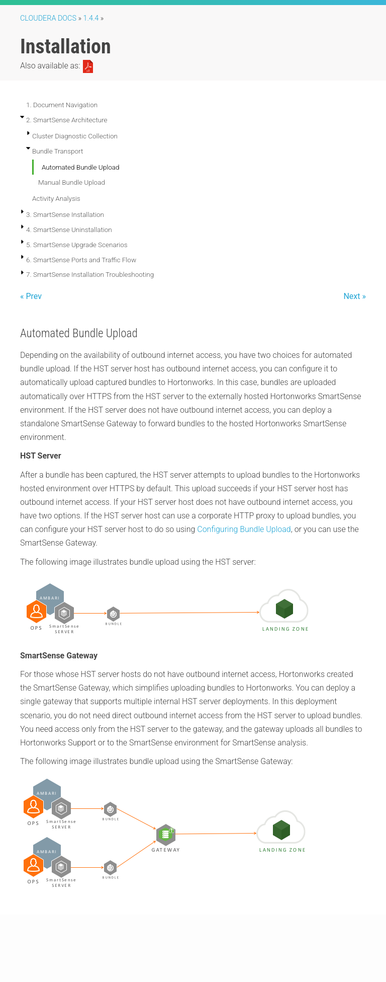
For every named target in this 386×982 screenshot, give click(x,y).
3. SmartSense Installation (65, 214)
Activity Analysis (56, 198)
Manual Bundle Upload (71, 182)
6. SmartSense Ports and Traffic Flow (81, 260)
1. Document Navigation (62, 105)
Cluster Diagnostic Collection (75, 136)
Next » (354, 296)
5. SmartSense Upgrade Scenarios (77, 245)
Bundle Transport (57, 151)
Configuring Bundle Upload (244, 529)
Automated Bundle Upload (80, 167)
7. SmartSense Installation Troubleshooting (90, 274)
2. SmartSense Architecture (67, 120)
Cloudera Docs (48, 18)
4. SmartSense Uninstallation (69, 229)
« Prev (31, 296)
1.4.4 (91, 18)
